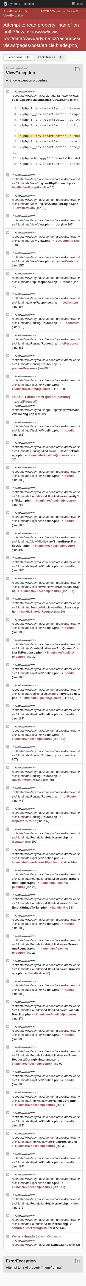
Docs (77, 3)
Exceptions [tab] (18, 57)
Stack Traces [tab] (49, 57)
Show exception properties (28, 80)
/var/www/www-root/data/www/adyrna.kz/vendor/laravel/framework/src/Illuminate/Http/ (46, 277)
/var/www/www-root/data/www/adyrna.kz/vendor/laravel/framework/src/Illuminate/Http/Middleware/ (46, 1096)
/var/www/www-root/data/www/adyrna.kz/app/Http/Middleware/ (46, 410)
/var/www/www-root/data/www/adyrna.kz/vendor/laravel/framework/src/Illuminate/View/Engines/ (46, 179)
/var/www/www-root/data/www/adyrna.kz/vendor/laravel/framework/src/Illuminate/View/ (46, 220)
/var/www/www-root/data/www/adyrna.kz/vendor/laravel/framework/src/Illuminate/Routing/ (46, 319)
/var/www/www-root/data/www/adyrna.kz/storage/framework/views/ (45, 95)
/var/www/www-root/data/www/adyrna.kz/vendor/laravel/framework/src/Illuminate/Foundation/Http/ (46, 833)
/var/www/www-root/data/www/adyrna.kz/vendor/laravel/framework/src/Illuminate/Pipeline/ (46, 380)
